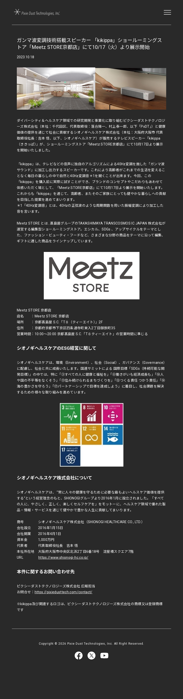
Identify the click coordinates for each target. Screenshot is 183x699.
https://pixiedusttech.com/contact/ (63, 592)
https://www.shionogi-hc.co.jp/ (63, 557)
